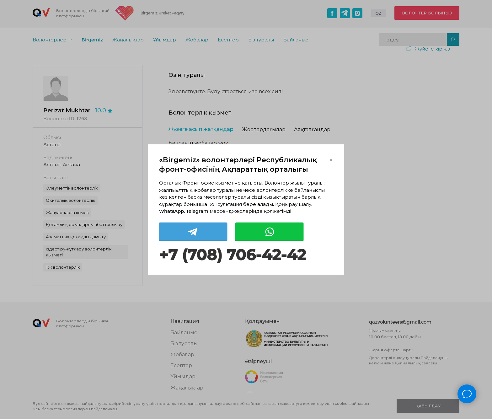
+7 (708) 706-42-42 (232, 255)
